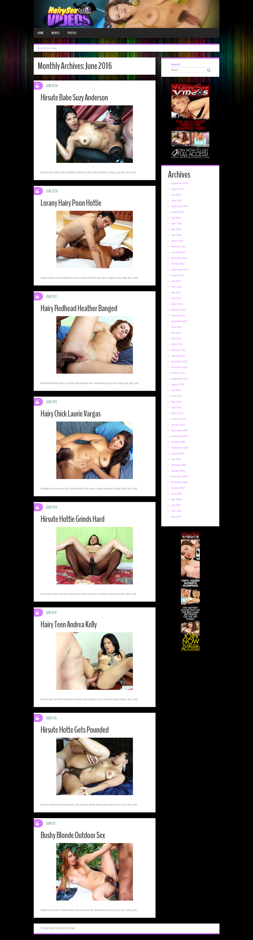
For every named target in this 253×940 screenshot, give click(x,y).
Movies (56, 33)
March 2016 (177, 241)
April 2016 (176, 235)
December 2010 (179, 361)
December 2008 (179, 476)
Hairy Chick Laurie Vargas (70, 414)
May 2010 (176, 401)
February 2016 (178, 246)
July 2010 (176, 390)
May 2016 (176, 229)
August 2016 (177, 212)
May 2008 (176, 499)
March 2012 (177, 304)
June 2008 (176, 493)
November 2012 (179, 258)
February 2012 (178, 309)
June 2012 (176, 286)
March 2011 (177, 344)
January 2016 (178, 252)
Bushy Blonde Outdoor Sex (72, 835)
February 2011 (178, 350)
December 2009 (179, 430)
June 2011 (176, 327)
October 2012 (178, 263)
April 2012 (176, 298)
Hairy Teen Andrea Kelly (68, 624)
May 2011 (176, 332)
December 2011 (179, 321)
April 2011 (176, 338)
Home (41, 33)
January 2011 (178, 355)
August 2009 (177, 453)
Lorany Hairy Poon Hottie (70, 203)
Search (175, 64)
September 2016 (179, 206)
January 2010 (178, 424)
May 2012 (176, 292)
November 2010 (179, 367)
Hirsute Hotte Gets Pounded (74, 730)
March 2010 (177, 413)
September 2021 (179, 183)
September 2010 (179, 378)
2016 (47, 48)
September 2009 (179, 447)
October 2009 (178, 442)
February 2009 (178, 465)
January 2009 (178, 470)
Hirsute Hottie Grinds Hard (72, 519)
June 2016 (176, 223)
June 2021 (176, 200)
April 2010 (176, 407)
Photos (71, 33)
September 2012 (179, 269)
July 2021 (176, 195)
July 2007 (176, 505)
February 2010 (178, 419)
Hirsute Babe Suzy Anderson (74, 97)
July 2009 (176, 459)
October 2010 (178, 373)
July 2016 (176, 218)
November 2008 (179, 482)
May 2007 (176, 516)
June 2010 (176, 396)
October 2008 (178, 488)
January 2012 (178, 315)
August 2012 (177, 275)
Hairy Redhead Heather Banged (78, 308)
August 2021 (177, 189)
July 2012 (176, 281)
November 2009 (179, 436)
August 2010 (177, 384)
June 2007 (176, 511)
